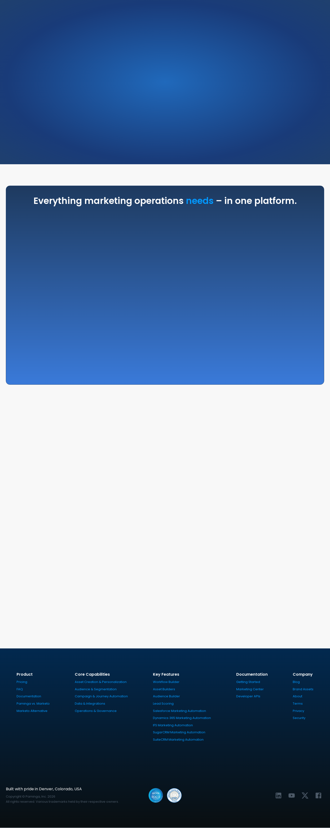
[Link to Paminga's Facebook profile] (318, 795)
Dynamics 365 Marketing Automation (182, 718)
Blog (296, 682)
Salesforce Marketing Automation (179, 711)
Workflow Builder (166, 682)
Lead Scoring (163, 703)
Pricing (22, 682)
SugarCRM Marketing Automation (179, 732)
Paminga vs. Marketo (33, 703)
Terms (298, 703)
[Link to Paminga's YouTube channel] (291, 795)
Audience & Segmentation (96, 689)
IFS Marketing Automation (173, 725)
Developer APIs (248, 696)
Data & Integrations (90, 703)
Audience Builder (166, 696)
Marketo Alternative (32, 711)
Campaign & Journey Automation (101, 696)
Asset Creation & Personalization (101, 682)
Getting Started (248, 682)
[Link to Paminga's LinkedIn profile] (278, 795)
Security (299, 718)
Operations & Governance (96, 711)
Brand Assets (303, 689)
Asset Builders (164, 689)
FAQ (20, 689)
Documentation (29, 696)
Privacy (298, 711)
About (297, 696)
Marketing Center (250, 689)
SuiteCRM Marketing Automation (178, 739)
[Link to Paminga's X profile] (305, 795)
